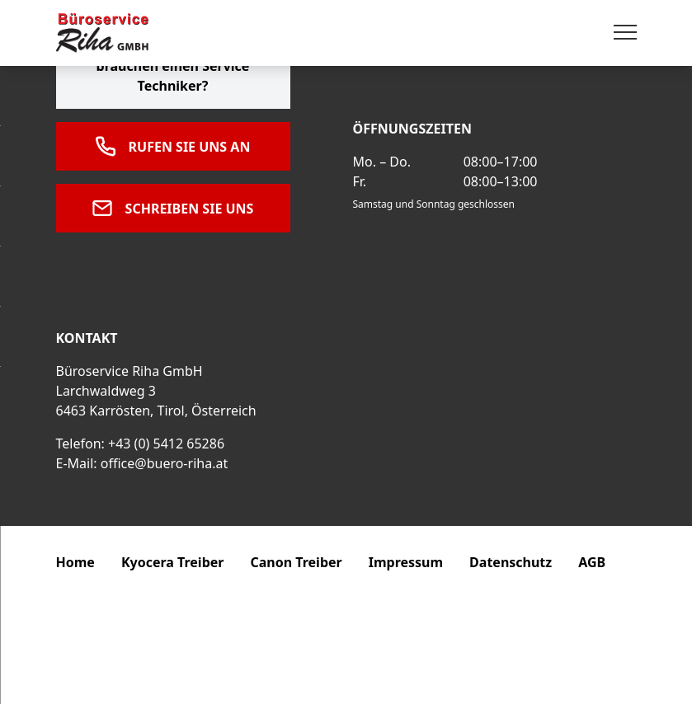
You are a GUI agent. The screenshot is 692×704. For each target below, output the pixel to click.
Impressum (406, 562)
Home (75, 562)
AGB (591, 562)
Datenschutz (510, 562)
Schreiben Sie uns (173, 208)
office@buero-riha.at (164, 463)
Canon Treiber (295, 562)
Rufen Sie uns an (173, 146)
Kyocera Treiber (172, 562)
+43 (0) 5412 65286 (166, 443)
